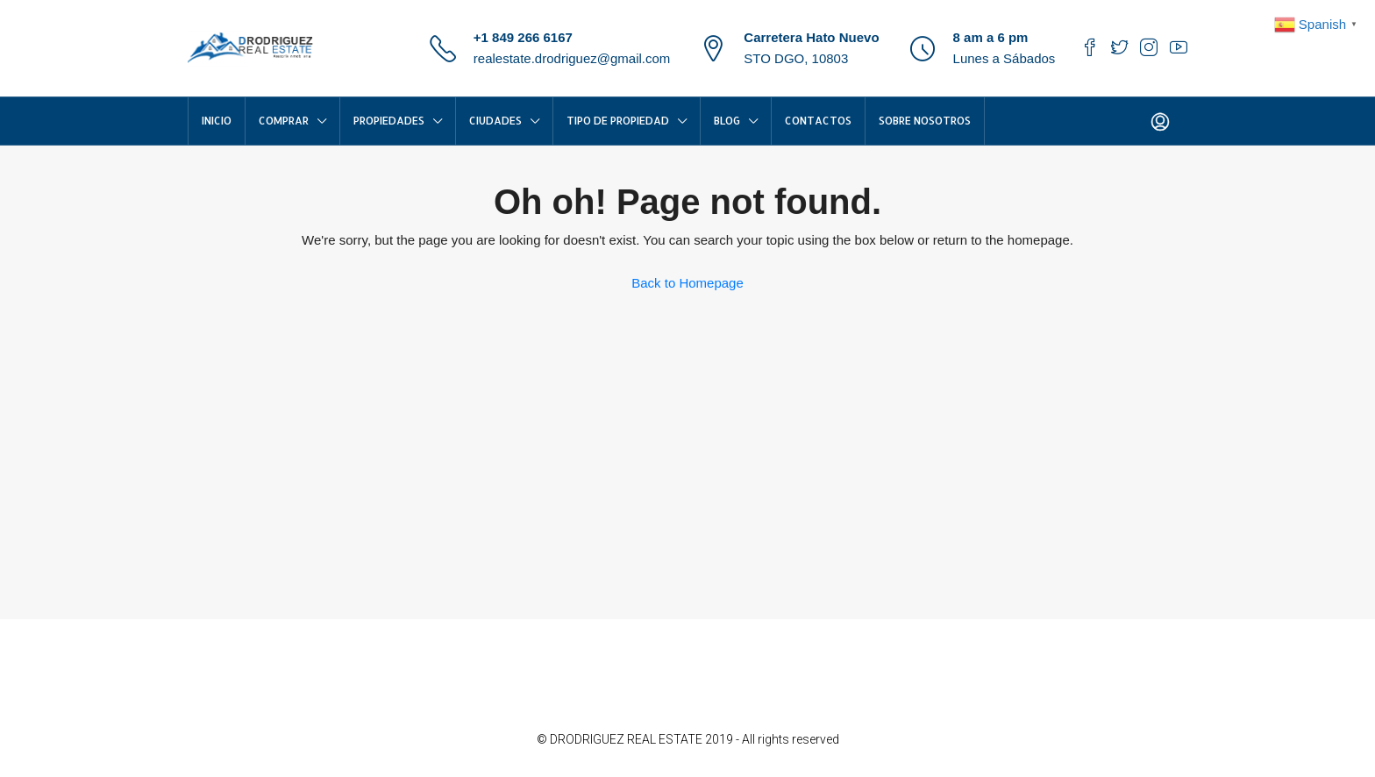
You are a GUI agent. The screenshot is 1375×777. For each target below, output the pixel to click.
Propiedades (388, 120)
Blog (727, 120)
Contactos (818, 120)
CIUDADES (495, 120)
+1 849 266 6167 (523, 37)
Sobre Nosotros (925, 120)
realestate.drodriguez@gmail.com (572, 58)
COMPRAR (284, 120)
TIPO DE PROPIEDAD (617, 120)
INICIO (217, 120)
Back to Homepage (687, 282)
